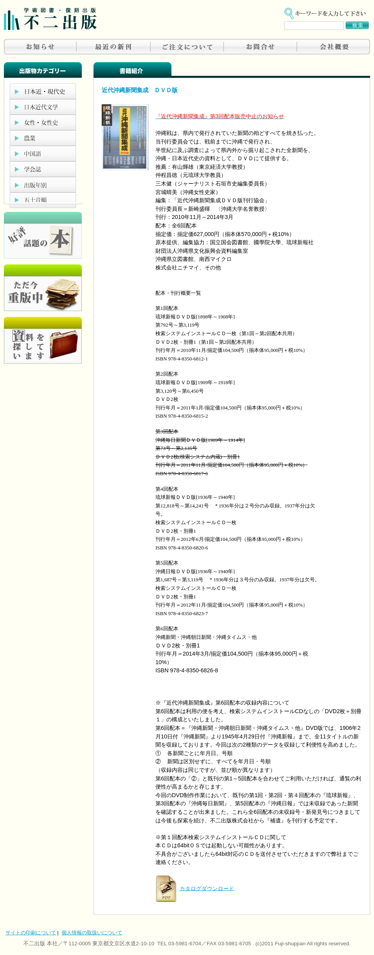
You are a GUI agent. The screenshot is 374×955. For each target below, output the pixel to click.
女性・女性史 (43, 122)
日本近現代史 (43, 91)
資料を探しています (43, 340)
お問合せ (260, 46)
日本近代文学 (43, 107)
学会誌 (43, 169)
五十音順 (43, 200)
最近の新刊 (113, 46)
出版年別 (43, 184)
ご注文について (187, 46)
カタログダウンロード (207, 888)
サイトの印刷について (30, 933)
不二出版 (50, 19)
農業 (43, 138)
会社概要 (333, 46)
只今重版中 (43, 287)
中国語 (43, 153)
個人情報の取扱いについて (92, 933)
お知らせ (40, 46)
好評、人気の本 (43, 235)
